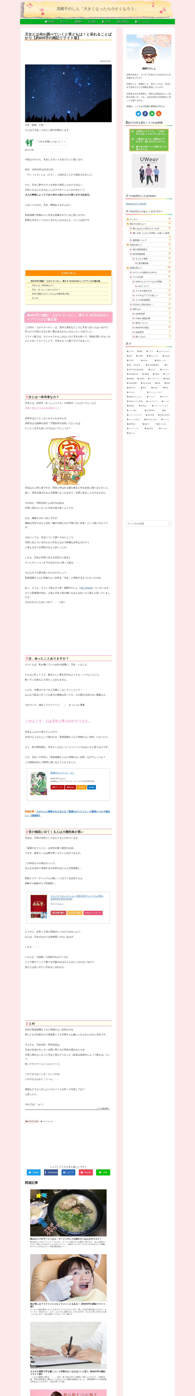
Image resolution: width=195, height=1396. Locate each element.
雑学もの (152, 308)
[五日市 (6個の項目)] (132, 361)
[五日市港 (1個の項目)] (150, 415)
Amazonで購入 (75, 913)
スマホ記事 (152, 276)
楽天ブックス (57, 787)
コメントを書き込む (68, 1365)
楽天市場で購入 (58, 913)
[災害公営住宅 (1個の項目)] (164, 415)
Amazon (81, 787)
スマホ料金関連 (154, 299)
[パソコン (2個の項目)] (152, 397)
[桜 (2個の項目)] (166, 411)
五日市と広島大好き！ (152, 304)
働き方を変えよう (151, 223)
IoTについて (155, 285)
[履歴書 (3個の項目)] (131, 379)
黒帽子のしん (149, 68)
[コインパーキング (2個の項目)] (135, 415)
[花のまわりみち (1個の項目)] (151, 420)
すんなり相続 (154, 258)
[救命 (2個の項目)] (158, 383)
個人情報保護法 (152, 249)
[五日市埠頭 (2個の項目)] (152, 411)
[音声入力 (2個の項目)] (132, 388)
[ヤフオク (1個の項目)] (165, 429)
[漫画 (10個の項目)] (130, 356)
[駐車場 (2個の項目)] (131, 406)
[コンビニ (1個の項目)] (166, 420)
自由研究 (154, 331)
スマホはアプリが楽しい (154, 295)
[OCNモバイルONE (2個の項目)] (135, 401)
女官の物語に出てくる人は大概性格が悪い (51, 294)
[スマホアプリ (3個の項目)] (154, 379)
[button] (169, 523)
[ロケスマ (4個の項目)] (165, 370)
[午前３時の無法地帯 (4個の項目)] (136, 370)
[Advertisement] (68, 49)
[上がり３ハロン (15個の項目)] (164, 351)
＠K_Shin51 (86, 588)
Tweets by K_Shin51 (136, 204)
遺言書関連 (155, 262)
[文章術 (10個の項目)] (140, 356)
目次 (66, 273)
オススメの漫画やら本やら (152, 272)
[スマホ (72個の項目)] (131, 351)
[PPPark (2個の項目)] (144, 406)
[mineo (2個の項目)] (155, 388)
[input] (149, 524)
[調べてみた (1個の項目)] (163, 424)
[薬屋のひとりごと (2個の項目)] (135, 397)
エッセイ (151, 218)
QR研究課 (154, 313)
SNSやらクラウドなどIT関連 (154, 281)
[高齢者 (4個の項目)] (146, 374)
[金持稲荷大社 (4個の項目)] (133, 374)
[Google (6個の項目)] (166, 356)
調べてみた (154, 336)
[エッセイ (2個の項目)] (166, 401)
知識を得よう (151, 267)
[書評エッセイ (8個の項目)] (153, 356)
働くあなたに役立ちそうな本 (152, 228)
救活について (154, 322)
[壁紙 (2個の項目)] (167, 383)
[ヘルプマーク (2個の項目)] (152, 401)
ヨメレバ (62, 778)
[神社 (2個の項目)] (167, 388)
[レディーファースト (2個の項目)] (161, 406)
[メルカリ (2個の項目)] (135, 392)
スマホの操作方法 (154, 290)
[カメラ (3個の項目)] (167, 374)
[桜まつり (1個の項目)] (149, 433)
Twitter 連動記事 (154, 317)
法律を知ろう (151, 244)
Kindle (91, 787)
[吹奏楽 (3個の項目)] (167, 379)
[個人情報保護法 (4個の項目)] (154, 365)
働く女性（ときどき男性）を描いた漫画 (152, 234)
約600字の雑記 (32, 1121)
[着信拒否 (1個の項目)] (150, 429)
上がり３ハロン (47, 1121)
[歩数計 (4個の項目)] (157, 374)
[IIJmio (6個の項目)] (146, 361)
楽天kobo (70, 787)
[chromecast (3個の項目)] (147, 383)
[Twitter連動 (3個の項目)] (132, 383)
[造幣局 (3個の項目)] (141, 379)
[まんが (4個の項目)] (153, 370)
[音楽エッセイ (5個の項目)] (163, 361)
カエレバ (60, 904)
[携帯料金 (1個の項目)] (133, 424)
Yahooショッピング (93, 913)
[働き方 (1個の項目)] (148, 424)
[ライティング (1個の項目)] (134, 429)
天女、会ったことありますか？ (46, 289)
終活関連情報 (152, 253)
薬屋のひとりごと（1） (62, 773)
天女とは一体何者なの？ (43, 285)
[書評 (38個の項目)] (140, 351)
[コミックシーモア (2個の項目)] (159, 392)
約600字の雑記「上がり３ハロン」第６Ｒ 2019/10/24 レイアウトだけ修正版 (65, 281)
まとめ (35, 298)
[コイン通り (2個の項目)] (134, 411)
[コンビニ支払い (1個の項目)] (134, 420)
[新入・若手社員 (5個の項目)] (135, 365)
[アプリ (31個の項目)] (150, 351)
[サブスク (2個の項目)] (165, 397)
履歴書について (152, 239)
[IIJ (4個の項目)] (167, 365)
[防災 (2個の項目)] (145, 388)
